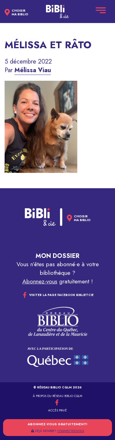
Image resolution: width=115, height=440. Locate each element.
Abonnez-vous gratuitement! (57, 424)
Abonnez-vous (39, 281)
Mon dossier (57, 255)
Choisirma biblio (20, 12)
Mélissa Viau (32, 70)
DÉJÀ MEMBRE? (57, 431)
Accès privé (57, 410)
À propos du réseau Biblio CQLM (57, 396)
